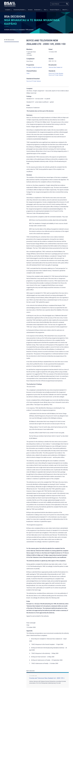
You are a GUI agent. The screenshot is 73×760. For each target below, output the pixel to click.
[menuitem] (8, 10)
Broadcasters (38, 9)
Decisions (30, 9)
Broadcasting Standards (20, 9)
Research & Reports (55, 9)
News (46, 9)
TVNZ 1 (28, 73)
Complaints (8, 9)
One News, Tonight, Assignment (34, 67)
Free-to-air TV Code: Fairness (56, 75)
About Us (65, 9)
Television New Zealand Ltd (55, 67)
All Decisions (9, 40)
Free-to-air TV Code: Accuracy (56, 73)
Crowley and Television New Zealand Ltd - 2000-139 (46, 678)
